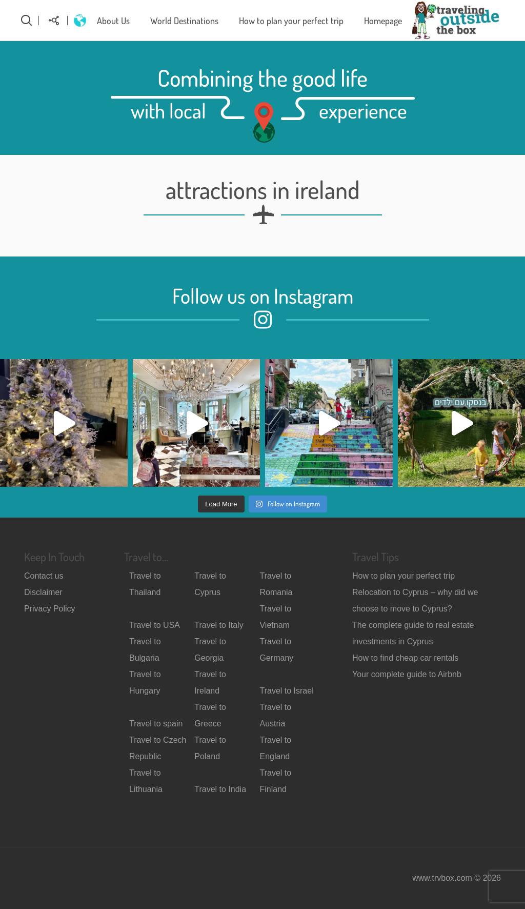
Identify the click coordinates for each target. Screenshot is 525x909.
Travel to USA (154, 625)
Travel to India (220, 789)
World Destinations (184, 20)
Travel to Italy (218, 625)
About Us (113, 20)
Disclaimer (43, 592)
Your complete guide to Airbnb (406, 674)
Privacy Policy (49, 608)
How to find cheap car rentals (405, 658)
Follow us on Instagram (262, 295)
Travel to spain (156, 723)
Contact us (43, 575)
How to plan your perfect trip (291, 20)
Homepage (383, 20)
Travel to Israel (286, 690)
